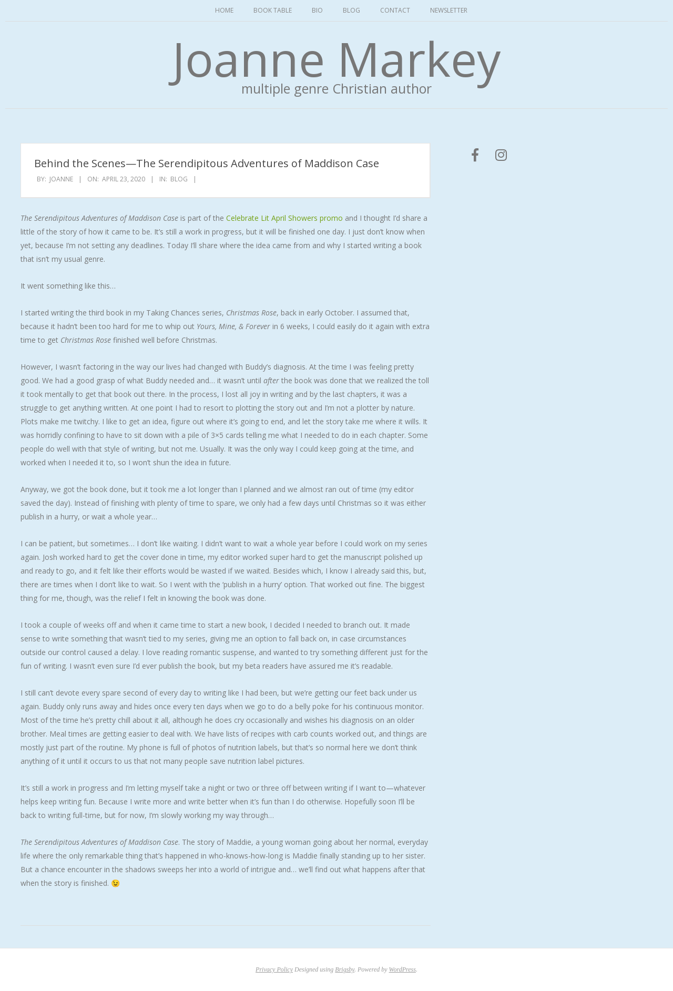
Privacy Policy (274, 969)
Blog (351, 10)
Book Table (272, 10)
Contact (395, 10)
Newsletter (448, 10)
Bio (317, 10)
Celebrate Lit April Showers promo (284, 218)
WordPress (402, 969)
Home (224, 10)
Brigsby (344, 969)
